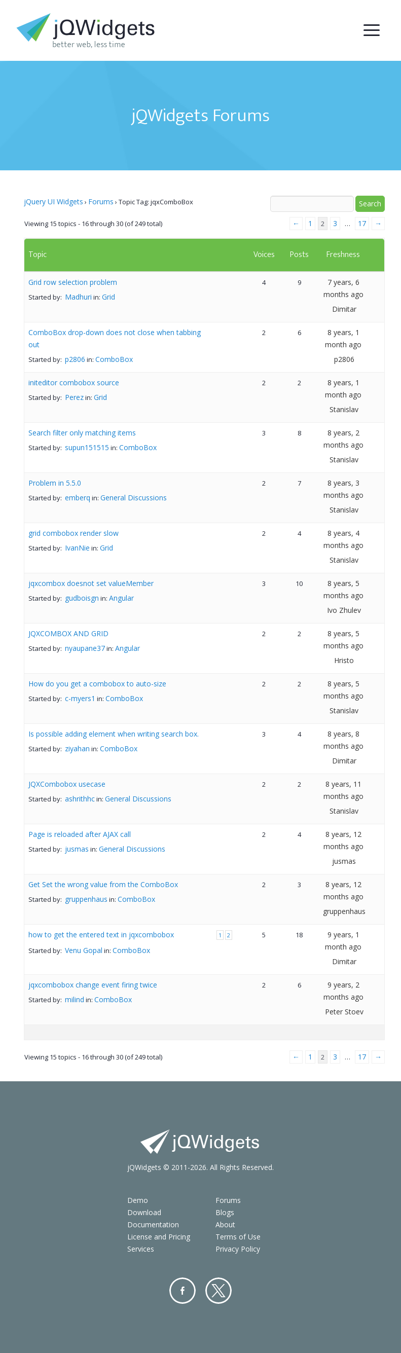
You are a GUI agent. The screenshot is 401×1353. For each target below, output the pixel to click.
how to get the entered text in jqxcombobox (101, 934)
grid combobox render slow (73, 533)
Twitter (218, 1290)
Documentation (153, 1224)
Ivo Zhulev (344, 610)
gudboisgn (82, 598)
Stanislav (344, 409)
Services (140, 1249)
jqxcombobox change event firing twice (92, 985)
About (225, 1224)
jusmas (77, 849)
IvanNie (77, 548)
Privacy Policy (237, 1249)
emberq (77, 497)
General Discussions (133, 497)
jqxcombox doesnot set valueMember (91, 583)
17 (362, 223)
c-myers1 (80, 698)
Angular (121, 598)
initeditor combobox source (73, 382)
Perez (74, 397)
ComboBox (114, 359)
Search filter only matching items (82, 432)
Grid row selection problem (72, 282)
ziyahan (77, 748)
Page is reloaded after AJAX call (79, 834)
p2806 (75, 359)
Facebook (182, 1290)
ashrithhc (80, 798)
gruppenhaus (86, 899)
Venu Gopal (83, 950)
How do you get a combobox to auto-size (97, 683)
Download (144, 1212)
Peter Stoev (344, 1011)
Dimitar (344, 309)
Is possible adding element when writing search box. (113, 734)
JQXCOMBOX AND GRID (68, 633)
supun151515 (87, 447)
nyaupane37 (85, 648)
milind (74, 999)
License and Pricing (158, 1236)
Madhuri (78, 297)
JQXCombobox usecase (66, 784)
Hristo (344, 660)
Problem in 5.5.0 (54, 483)
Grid (108, 297)
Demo (137, 1200)
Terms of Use (238, 1236)
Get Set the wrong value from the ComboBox (103, 884)
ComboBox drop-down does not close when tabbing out (114, 338)
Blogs (224, 1212)
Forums (101, 201)
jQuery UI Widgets (53, 201)
